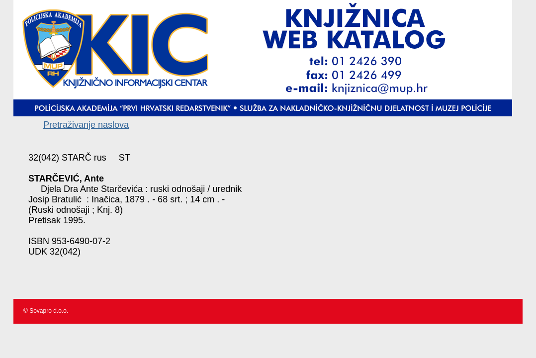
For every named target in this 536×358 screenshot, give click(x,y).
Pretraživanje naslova (86, 125)
